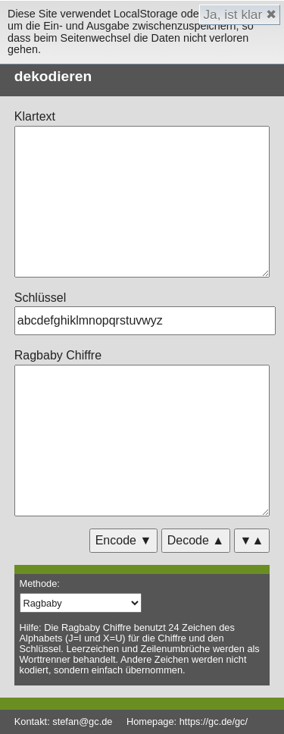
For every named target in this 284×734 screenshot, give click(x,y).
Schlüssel (40, 297)
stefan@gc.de (82, 721)
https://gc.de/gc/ (213, 721)
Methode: (40, 583)
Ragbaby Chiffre (57, 355)
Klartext (34, 116)
